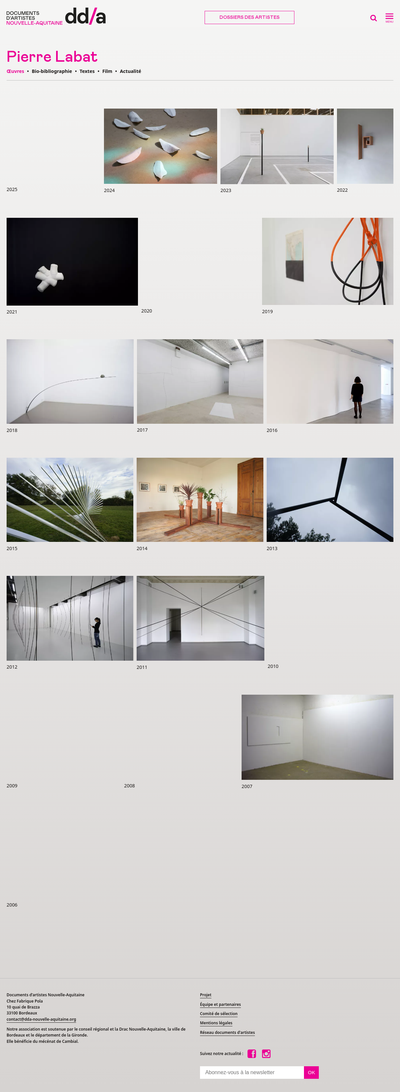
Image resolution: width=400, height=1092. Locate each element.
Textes (87, 71)
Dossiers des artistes (249, 17)
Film (107, 71)
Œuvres (15, 71)
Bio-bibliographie (52, 71)
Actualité (130, 71)
